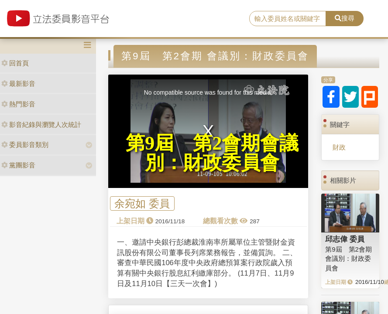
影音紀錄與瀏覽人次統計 (41, 124)
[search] (287, 19)
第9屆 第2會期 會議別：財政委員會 (348, 259)
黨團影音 (18, 165)
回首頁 (15, 63)
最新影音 (18, 83)
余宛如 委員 (142, 203)
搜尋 (344, 18)
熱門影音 (18, 104)
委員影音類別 (24, 144)
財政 (339, 147)
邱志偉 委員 (344, 239)
